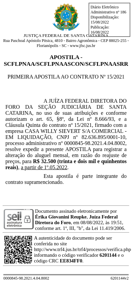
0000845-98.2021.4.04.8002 (94, 143)
